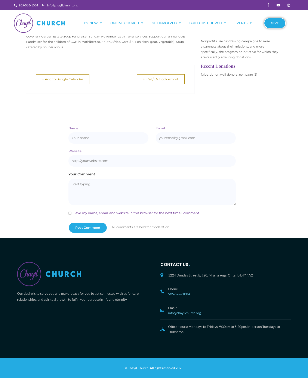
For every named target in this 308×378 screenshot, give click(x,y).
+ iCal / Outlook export (160, 79)
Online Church (126, 23)
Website (74, 151)
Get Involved (166, 23)
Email (160, 128)
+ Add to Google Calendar (62, 79)
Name (73, 128)
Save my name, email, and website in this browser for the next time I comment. (137, 213)
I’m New (93, 23)
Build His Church (207, 23)
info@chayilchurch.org (184, 313)
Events (243, 23)
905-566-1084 (179, 294)
